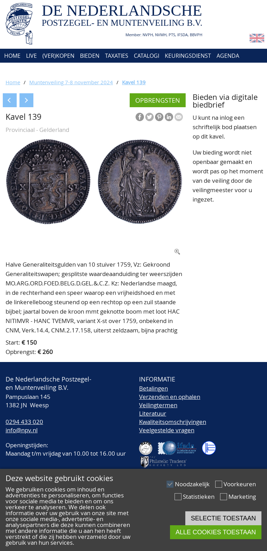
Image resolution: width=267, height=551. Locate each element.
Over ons (16, 69)
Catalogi (146, 56)
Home (12, 56)
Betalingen (153, 388)
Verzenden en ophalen (169, 397)
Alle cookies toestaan (216, 532)
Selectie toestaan (223, 518)
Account (79, 69)
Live (31, 56)
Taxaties (116, 56)
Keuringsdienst (188, 56)
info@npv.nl (22, 430)
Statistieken (199, 497)
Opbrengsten (157, 100)
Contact (47, 69)
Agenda (228, 56)
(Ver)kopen (58, 56)
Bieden (89, 56)
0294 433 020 (24, 422)
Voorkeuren (240, 484)
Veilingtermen (158, 405)
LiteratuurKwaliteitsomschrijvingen (172, 417)
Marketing (242, 497)
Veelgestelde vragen (166, 430)
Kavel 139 (134, 82)
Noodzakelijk (192, 484)
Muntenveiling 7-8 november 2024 (71, 82)
